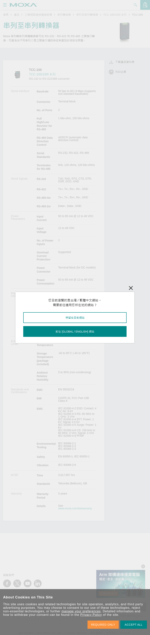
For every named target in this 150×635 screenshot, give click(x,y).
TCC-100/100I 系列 (115, 14)
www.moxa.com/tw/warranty (75, 508)
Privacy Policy (91, 614)
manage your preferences (81, 611)
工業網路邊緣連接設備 (38, 14)
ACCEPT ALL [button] (134, 624)
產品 (16, 14)
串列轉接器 (64, 14)
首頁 (6, 14)
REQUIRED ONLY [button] (103, 624)
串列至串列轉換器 (87, 14)
